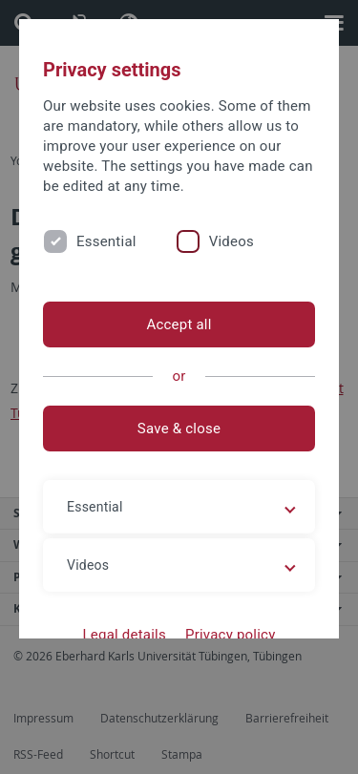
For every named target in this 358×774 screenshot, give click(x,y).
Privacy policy (230, 634)
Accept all (178, 324)
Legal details (124, 634)
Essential (106, 241)
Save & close (179, 428)
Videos (231, 241)
